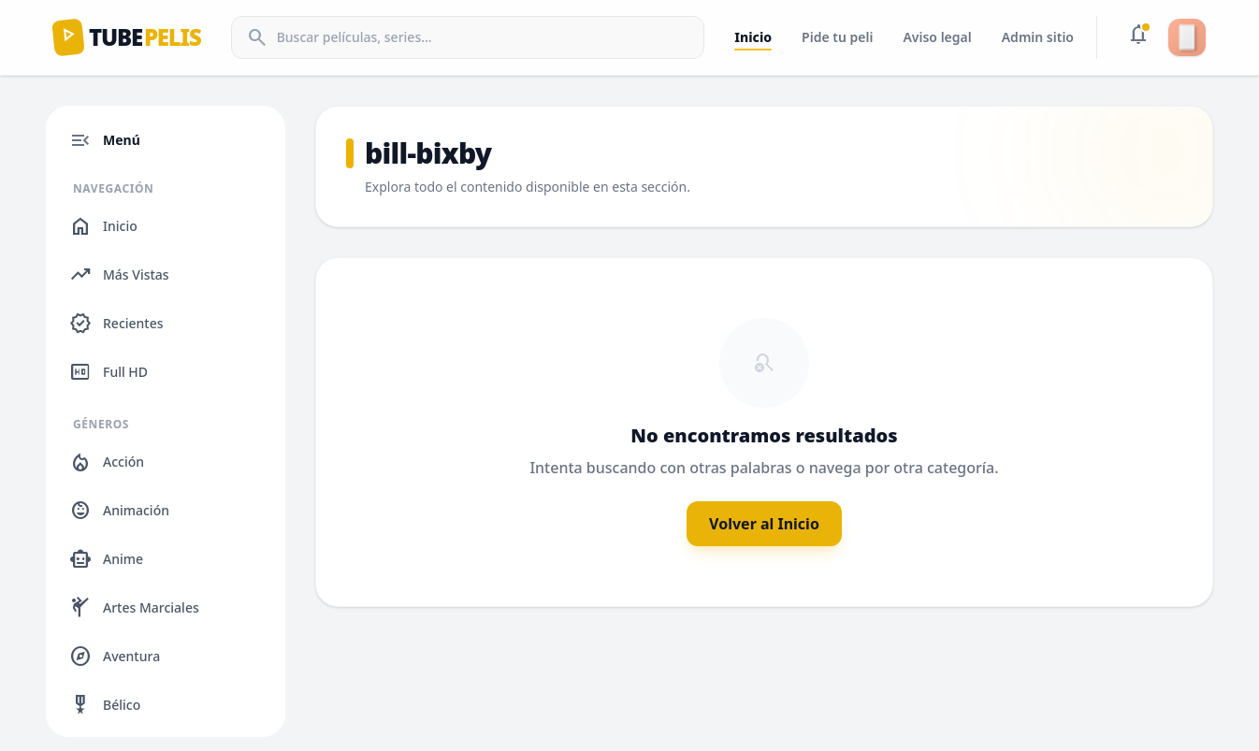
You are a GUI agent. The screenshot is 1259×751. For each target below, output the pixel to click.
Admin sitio (1038, 37)
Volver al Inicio (764, 523)
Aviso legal (937, 37)
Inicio (753, 37)
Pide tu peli (837, 37)
